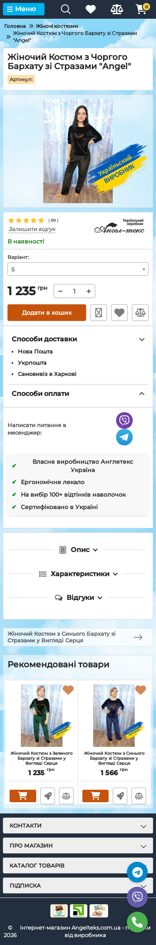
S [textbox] (13, 269)
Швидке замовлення (98, 312)
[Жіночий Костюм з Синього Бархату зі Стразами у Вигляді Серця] (114, 715)
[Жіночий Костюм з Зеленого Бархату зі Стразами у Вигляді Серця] (42, 715)
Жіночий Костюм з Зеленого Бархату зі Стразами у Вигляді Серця (41, 758)
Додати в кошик (47, 312)
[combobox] (78, 269)
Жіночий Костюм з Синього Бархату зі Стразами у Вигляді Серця (114, 758)
